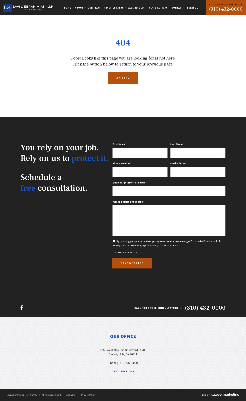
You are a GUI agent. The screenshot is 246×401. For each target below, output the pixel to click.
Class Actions (158, 8)
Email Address (179, 164)
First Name (119, 144)
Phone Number (122, 164)
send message (132, 263)
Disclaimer (71, 394)
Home (67, 8)
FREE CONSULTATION (226, 5)
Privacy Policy (88, 394)
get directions (123, 371)
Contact (177, 8)
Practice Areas (114, 8)
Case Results (136, 8)
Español (192, 8)
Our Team (94, 8)
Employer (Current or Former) (130, 183)
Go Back (123, 78)
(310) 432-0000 (226, 9)
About (79, 8)
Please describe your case (128, 202)
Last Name (177, 144)
